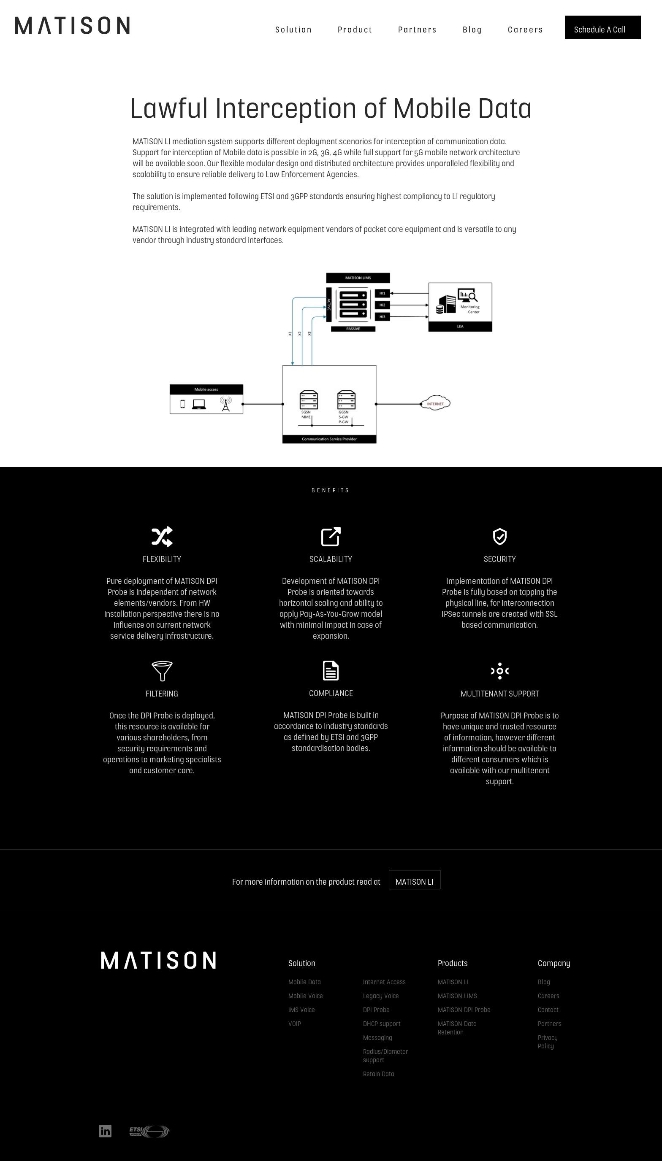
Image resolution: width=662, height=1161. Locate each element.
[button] (291, 27)
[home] (72, 25)
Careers (548, 994)
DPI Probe (376, 1008)
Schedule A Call (599, 27)
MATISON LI (415, 879)
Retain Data (378, 1072)
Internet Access (384, 980)
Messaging (377, 1036)
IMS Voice (301, 1008)
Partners (550, 1022)
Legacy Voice (381, 994)
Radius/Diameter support (385, 1054)
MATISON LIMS (457, 994)
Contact (548, 1008)
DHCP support (382, 1022)
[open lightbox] (331, 372)
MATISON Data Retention (457, 1026)
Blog (544, 980)
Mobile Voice (305, 994)
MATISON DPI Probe (464, 1008)
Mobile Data (304, 980)
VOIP (294, 1022)
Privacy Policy (548, 1040)
